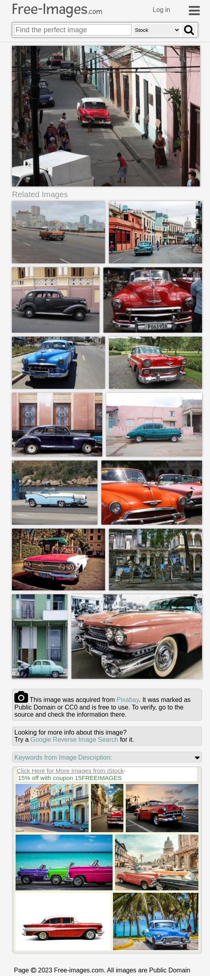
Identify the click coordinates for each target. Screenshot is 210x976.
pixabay (128, 699)
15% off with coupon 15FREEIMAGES (70, 777)
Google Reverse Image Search (74, 739)
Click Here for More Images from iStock (70, 770)
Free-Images (57, 9)
